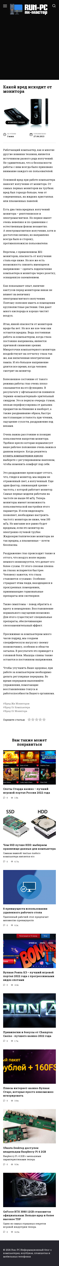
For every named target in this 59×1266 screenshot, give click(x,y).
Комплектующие (16, 122)
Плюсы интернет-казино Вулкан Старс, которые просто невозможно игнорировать (28, 1091)
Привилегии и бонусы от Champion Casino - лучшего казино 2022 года (28, 1033)
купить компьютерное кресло (23, 455)
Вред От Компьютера (17, 707)
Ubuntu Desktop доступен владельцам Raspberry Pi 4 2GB (24, 1149)
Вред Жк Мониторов (17, 703)
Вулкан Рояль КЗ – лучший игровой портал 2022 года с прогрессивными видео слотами (28, 976)
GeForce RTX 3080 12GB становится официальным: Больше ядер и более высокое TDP (28, 1215)
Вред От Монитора (16, 711)
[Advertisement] (29, 46)
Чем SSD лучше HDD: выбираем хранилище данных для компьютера (29, 846)
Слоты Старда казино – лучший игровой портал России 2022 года (26, 790)
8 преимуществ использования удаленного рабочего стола (25, 910)
